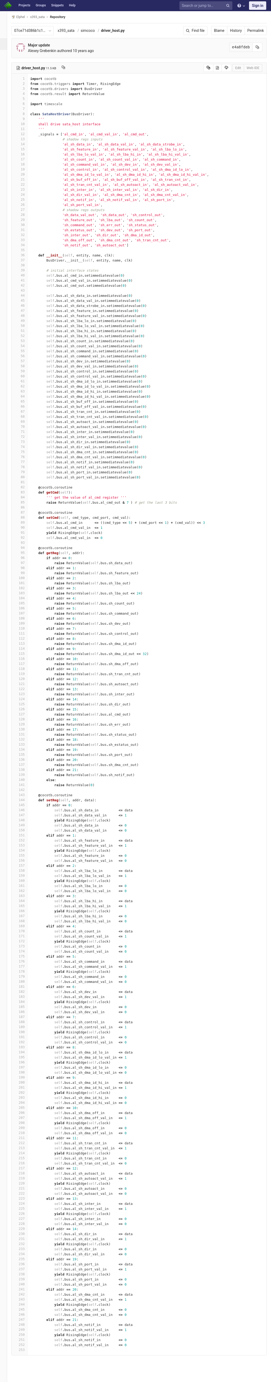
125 (25, 704)
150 (25, 830)
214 (25, 1153)
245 (25, 1309)
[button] (6, 1375)
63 (25, 391)
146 (25, 810)
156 (25, 860)
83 (25, 492)
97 (25, 563)
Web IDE (253, 68)
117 (25, 664)
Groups (41, 5)
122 (25, 689)
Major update (45, 45)
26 (25, 205)
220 (25, 1183)
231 (25, 1239)
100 (25, 578)
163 (25, 896)
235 (25, 1259)
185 (25, 1007)
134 (25, 749)
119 (25, 674)
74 (25, 447)
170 (25, 931)
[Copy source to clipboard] (208, 68)
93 (25, 543)
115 (25, 654)
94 (25, 548)
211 (25, 1138)
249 (25, 1330)
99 (25, 573)
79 (25, 472)
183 (25, 997)
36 (25, 255)
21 (25, 179)
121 (25, 684)
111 (25, 633)
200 (25, 1082)
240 (25, 1284)
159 (25, 876)
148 (25, 820)
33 (25, 240)
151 (25, 835)
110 (25, 628)
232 (25, 1244)
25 (25, 200)
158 (25, 870)
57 (25, 361)
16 (25, 154)
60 (25, 376)
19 (25, 169)
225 (25, 1208)
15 (25, 149)
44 (25, 295)
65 (25, 401)
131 (25, 734)
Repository (63, 17)
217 (25, 1168)
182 (25, 992)
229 (25, 1229)
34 (25, 245)
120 (25, 679)
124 (25, 699)
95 (25, 553)
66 (25, 406)
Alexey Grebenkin (48, 51)
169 (25, 926)
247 (25, 1319)
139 (25, 775)
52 (25, 336)
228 (25, 1224)
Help (72, 5)
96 (25, 558)
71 (25, 432)
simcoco (94, 30)
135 (25, 754)
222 (25, 1193)
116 (25, 659)
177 (25, 966)
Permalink (255, 30)
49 (25, 321)
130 (25, 729)
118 (25, 669)
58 (25, 366)
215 (25, 1158)
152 (25, 840)
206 (25, 1113)
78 (25, 467)
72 (25, 437)
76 (25, 457)
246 (25, 1314)
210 (25, 1133)
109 (25, 623)
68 (25, 416)
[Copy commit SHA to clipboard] (257, 47)
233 (25, 1249)
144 (25, 800)
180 (25, 981)
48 (25, 316)
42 (25, 285)
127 (25, 714)
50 (25, 326)
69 (25, 421)
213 (25, 1148)
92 (25, 538)
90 (25, 527)
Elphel (24, 17)
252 (25, 1345)
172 (25, 941)
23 (25, 189)
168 (25, 921)
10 (25, 124)
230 (25, 1234)
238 (25, 1274)
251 (25, 1340)
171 (25, 936)
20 (25, 174)
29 (25, 220)
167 (25, 916)
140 (25, 780)
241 (25, 1289)
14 (25, 144)
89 (25, 522)
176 (25, 961)
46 (25, 305)
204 (25, 1103)
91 (25, 532)
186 (25, 1012)
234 (25, 1254)
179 (25, 976)
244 (25, 1304)
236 (25, 1264)
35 (25, 250)
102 (25, 588)
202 (25, 1092)
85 (25, 502)
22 (25, 184)
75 (25, 452)
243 (25, 1299)
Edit (238, 68)
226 (25, 1214)
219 (25, 1178)
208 (25, 1123)
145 (25, 805)
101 (25, 583)
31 (25, 230)
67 (25, 411)
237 (25, 1269)
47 (25, 311)
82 (25, 487)
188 (25, 1022)
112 (25, 638)
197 (25, 1067)
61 (25, 381)
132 (25, 739)
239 (25, 1279)
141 (25, 785)
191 (25, 1037)
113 (25, 643)
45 (25, 300)
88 (25, 517)
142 (25, 790)
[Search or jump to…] (207, 5)
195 (25, 1057)
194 (25, 1052)
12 (25, 134)
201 (25, 1087)
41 (25, 280)
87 (25, 512)
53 (25, 341)
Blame (219, 30)
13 (25, 139)
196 (25, 1062)
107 (25, 613)
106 (25, 608)
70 (25, 427)
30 (25, 225)
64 (25, 396)
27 (25, 210)
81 (25, 482)
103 (25, 593)
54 (25, 346)
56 (25, 356)
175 (25, 956)
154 (25, 850)
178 (25, 971)
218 (25, 1173)
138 (25, 770)
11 (25, 129)
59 (25, 371)
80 (25, 477)
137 (25, 765)
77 (25, 462)
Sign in (257, 5)
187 (25, 1017)
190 (25, 1032)
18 (25, 164)
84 (25, 497)
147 (25, 815)
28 (25, 215)
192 (25, 1042)
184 (25, 1002)
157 (25, 865)
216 (25, 1163)
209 (25, 1128)
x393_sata (72, 30)
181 (25, 987)
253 (25, 1350)
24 (25, 194)
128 (25, 719)
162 (25, 891)
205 (25, 1108)
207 (25, 1118)
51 (25, 331)
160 (25, 881)
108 (25, 618)
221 (25, 1188)
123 (25, 694)
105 (25, 603)
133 (25, 744)
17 (25, 159)
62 (25, 386)
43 (25, 290)
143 (25, 795)
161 (25, 886)
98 (25, 568)
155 (25, 855)
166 (25, 911)
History (236, 30)
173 (25, 946)
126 (25, 709)
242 (25, 1294)
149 (25, 825)
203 (25, 1097)
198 (25, 1072)
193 (25, 1047)
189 (25, 1027)
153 (25, 845)
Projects (24, 5)
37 (25, 260)
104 (25, 598)
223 (25, 1198)
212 (25, 1143)
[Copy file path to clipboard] (69, 68)
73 (25, 442)
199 (25, 1077)
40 (25, 275)
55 (25, 351)
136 (25, 759)
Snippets (57, 5)
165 (25, 906)
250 (25, 1335)
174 (25, 951)
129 (25, 724)
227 (25, 1219)
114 (25, 649)
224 (25, 1203)
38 (25, 265)
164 (25, 901)
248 (25, 1325)
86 (25, 507)
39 (25, 270)
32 (25, 235)
